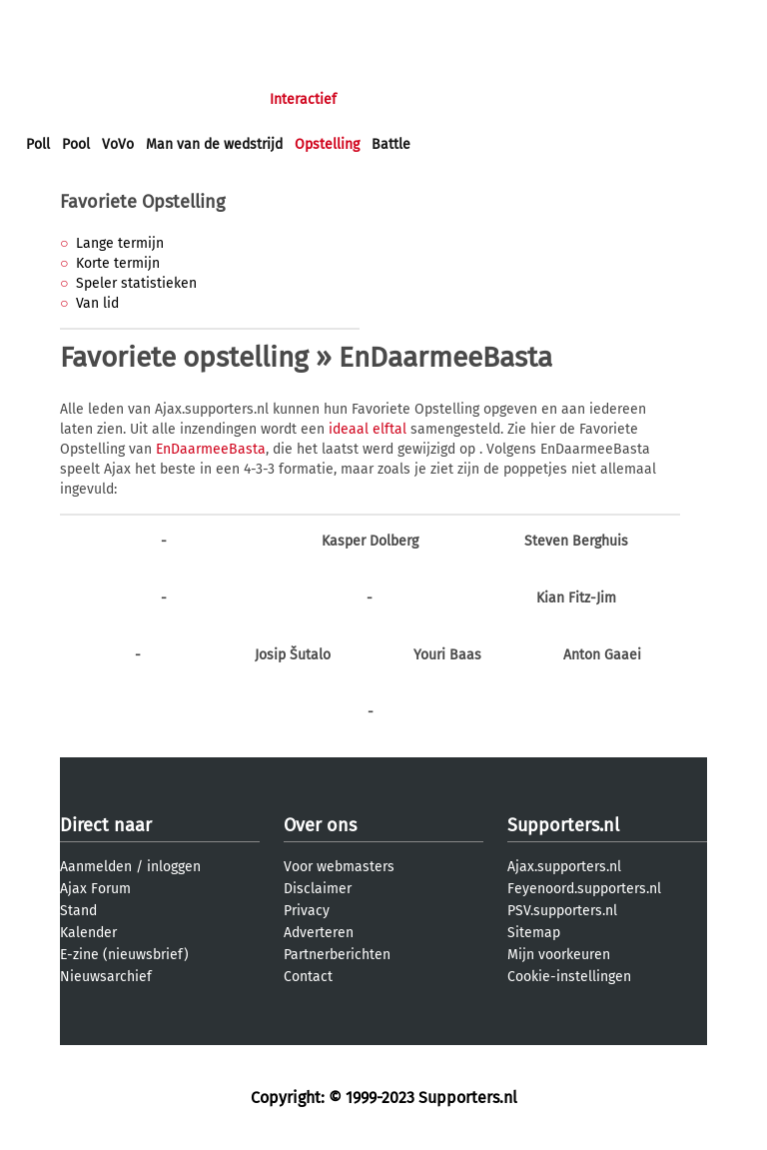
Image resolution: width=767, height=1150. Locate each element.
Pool (76, 144)
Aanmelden (96, 866)
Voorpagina (62, 99)
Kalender (88, 932)
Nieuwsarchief (106, 976)
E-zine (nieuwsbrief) (124, 954)
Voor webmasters (339, 866)
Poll (38, 144)
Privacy (307, 910)
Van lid (97, 303)
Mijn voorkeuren (558, 954)
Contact (308, 976)
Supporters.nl (563, 825)
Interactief (303, 99)
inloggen (55, 18)
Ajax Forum (95, 888)
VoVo (118, 144)
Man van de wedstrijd (214, 144)
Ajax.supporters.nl (564, 866)
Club (376, 99)
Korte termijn (118, 263)
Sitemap (533, 932)
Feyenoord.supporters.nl (584, 888)
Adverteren (319, 932)
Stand (78, 910)
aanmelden (132, 18)
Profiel (436, 99)
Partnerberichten (337, 954)
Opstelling (327, 144)
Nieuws (147, 99)
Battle (391, 144)
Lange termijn (120, 243)
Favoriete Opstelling (142, 202)
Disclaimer (318, 888)
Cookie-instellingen (569, 976)
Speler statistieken (136, 283)
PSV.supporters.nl (562, 910)
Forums (220, 99)
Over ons (320, 825)
